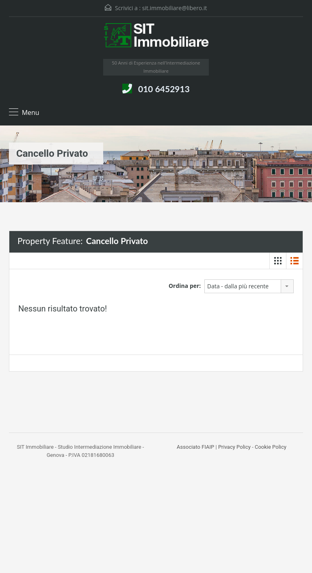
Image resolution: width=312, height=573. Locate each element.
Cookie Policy (270, 447)
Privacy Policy (234, 447)
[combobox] (249, 286)
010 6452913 (164, 89)
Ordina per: (185, 286)
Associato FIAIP (195, 447)
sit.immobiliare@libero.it (174, 8)
